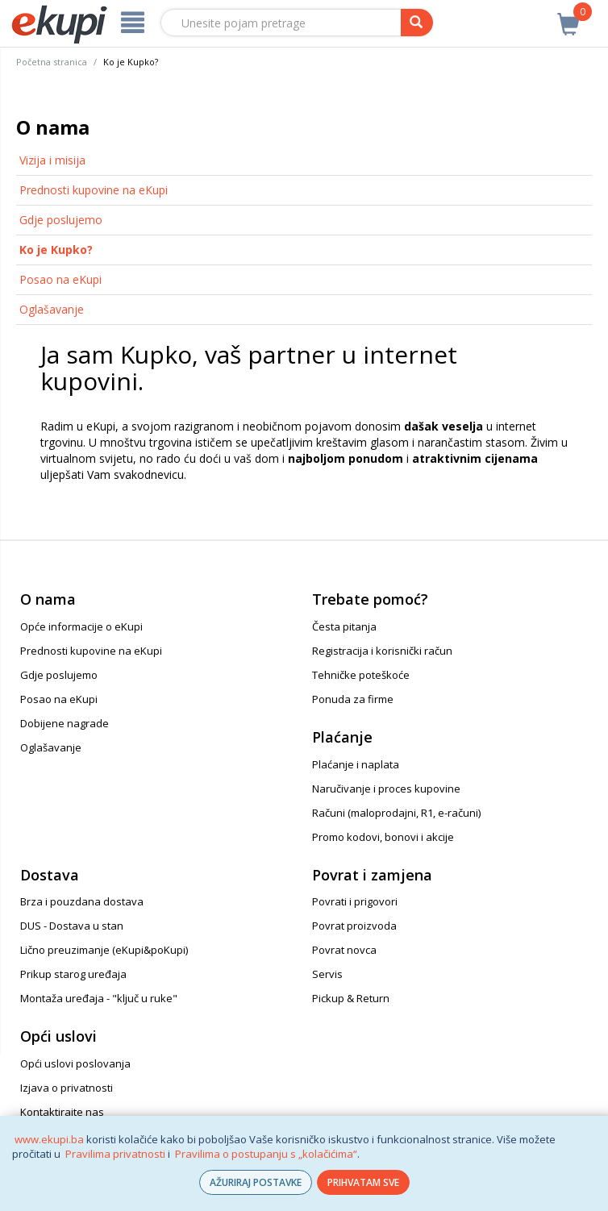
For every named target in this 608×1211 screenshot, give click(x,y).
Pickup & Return (350, 998)
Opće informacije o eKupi (81, 626)
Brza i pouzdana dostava (82, 901)
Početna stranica (51, 62)
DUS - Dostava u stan (71, 925)
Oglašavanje (51, 309)
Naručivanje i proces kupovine (386, 788)
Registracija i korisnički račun (382, 650)
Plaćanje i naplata (355, 764)
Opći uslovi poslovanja (75, 1063)
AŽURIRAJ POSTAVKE (256, 1182)
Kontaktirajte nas (62, 1112)
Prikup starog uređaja (73, 974)
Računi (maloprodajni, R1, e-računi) (396, 812)
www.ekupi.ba (49, 1139)
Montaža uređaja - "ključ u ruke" (98, 998)
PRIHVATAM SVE (363, 1182)
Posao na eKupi (60, 279)
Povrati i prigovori (355, 901)
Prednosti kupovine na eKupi (93, 190)
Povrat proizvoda (354, 925)
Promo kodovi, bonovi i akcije (383, 837)
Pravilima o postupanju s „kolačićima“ (266, 1153)
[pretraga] (417, 22)
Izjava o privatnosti (66, 1087)
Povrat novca (344, 950)
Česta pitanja (344, 626)
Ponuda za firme (353, 699)
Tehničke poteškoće (361, 675)
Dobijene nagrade (64, 723)
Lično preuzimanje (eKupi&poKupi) (104, 950)
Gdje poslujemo (60, 219)
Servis (327, 974)
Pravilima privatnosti (115, 1153)
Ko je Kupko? (56, 249)
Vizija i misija (52, 160)
